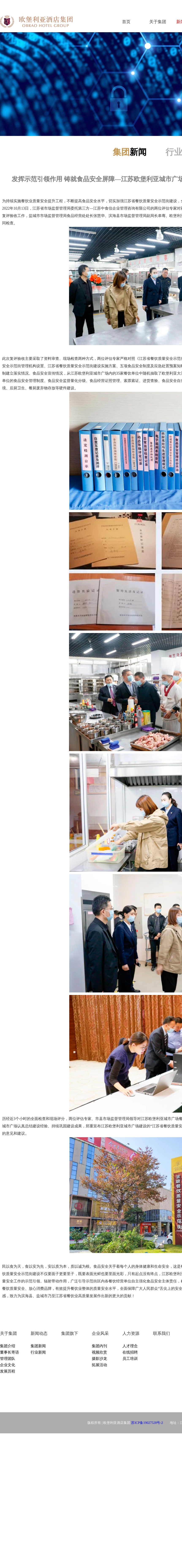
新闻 (130, 152)
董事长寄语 (9, 1352)
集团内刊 (99, 1346)
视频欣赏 (99, 1352)
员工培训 (130, 1358)
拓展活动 (99, 1365)
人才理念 (130, 1346)
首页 (126, 21)
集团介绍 (7, 1346)
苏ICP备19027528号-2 (147, 1422)
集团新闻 (38, 1346)
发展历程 (7, 1371)
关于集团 (157, 21)
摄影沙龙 (99, 1358)
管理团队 (7, 1358)
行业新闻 (38, 1352)
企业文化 (7, 1365)
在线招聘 (130, 1352)
